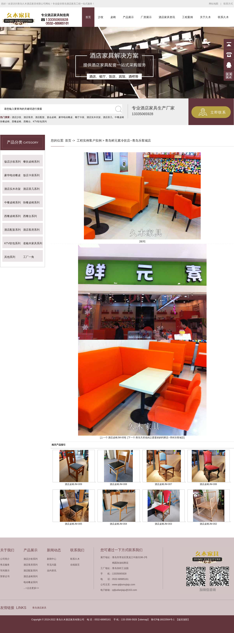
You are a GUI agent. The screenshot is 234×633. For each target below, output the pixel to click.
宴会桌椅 (51, 117)
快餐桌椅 (5, 121)
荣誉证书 (5, 576)
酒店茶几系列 (31, 188)
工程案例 (187, 17)
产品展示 (128, 17)
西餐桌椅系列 (12, 216)
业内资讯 (51, 570)
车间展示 (5, 570)
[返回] (142, 241)
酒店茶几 (107, 117)
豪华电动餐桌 (66, 117)
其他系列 (9, 256)
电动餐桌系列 (31, 582)
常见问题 (51, 564)
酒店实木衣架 (94, 117)
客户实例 (95, 140)
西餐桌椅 (16, 121)
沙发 (100, 17)
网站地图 (213, 3)
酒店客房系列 (31, 229)
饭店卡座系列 (31, 175)
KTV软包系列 (40, 121)
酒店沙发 (16, 117)
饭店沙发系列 (12, 161)
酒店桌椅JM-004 (118, 524)
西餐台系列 (30, 216)
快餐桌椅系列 (31, 202)
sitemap (143, 619)
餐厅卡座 (79, 117)
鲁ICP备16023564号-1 (162, 619)
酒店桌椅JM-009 (116, 437)
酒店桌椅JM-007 (163, 484)
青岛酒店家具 (39, 607)
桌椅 (113, 17)
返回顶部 (182, 619)
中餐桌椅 (119, 117)
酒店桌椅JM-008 (118, 484)
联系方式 (228, 3)
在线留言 (75, 564)
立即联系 (218, 112)
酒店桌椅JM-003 (163, 524)
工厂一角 (28, 256)
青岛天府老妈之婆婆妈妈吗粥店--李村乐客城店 (160, 437)
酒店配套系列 (12, 229)
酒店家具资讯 (167, 17)
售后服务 (5, 564)
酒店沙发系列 (31, 559)
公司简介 (5, 559)
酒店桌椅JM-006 (208, 484)
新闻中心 (51, 559)
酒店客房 (28, 117)
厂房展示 (146, 17)
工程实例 (83, 140)
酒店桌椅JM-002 (208, 524)
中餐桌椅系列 (12, 202)
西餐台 (27, 121)
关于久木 (205, 17)
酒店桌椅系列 (31, 576)
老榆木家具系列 (32, 243)
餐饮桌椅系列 (31, 161)
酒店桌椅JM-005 (73, 524)
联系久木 (223, 17)
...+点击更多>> (31, 588)
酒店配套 (40, 117)
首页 (88, 17)
